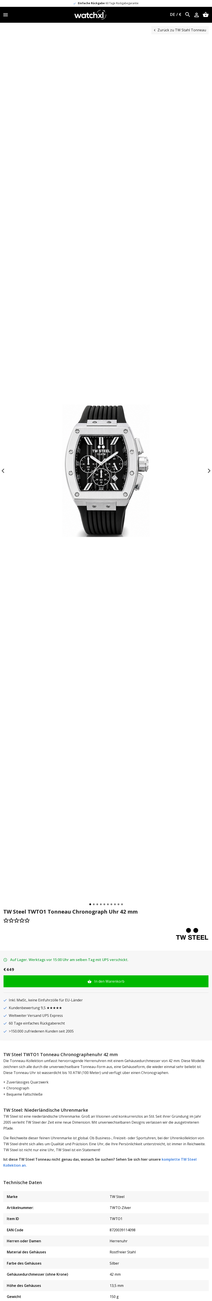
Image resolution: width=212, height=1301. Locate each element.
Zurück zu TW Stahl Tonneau (182, 30)
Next (205, 470)
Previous (7, 470)
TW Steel (117, 1196)
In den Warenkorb (108, 981)
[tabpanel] (106, 470)
